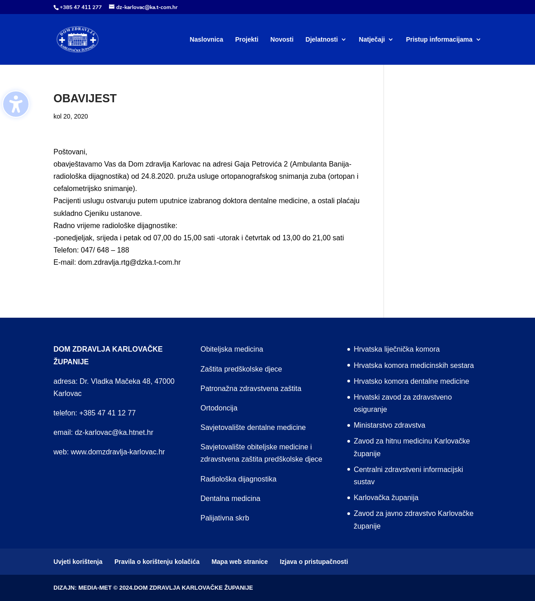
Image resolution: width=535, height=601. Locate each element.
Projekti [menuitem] (246, 39)
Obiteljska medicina (231, 349)
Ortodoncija (218, 408)
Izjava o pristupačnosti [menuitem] (314, 561)
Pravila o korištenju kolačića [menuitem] (156, 561)
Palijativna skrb (224, 518)
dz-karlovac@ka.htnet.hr (114, 432)
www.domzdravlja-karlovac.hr (118, 452)
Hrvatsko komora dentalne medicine (411, 381)
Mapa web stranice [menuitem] (240, 561)
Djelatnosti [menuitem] (322, 39)
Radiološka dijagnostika (238, 479)
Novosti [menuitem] (282, 39)
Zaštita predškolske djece (241, 369)
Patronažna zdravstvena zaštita (250, 388)
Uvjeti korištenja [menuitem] (77, 561)
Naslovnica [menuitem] (206, 39)
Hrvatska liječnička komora (397, 349)
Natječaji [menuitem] (372, 39)
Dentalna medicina (230, 498)
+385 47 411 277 (81, 7)
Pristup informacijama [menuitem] (439, 39)
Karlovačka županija (386, 497)
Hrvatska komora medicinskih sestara (414, 365)
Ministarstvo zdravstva (389, 425)
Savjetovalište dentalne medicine (253, 427)
